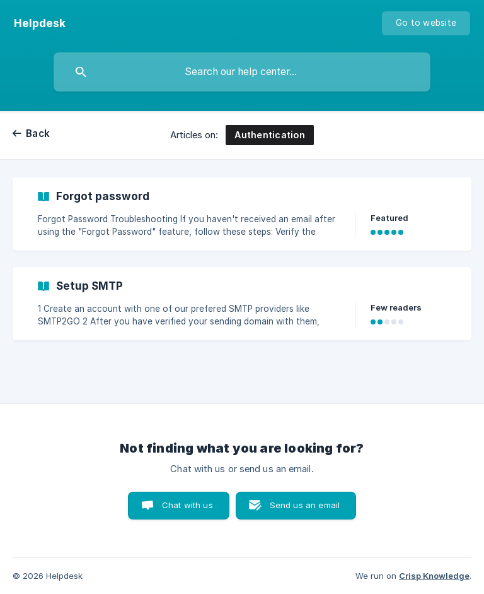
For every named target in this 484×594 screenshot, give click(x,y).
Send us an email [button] (305, 505)
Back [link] (38, 134)
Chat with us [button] (187, 505)
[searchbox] (242, 72)
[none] (40, 23)
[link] (242, 214)
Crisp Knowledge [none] (434, 576)
